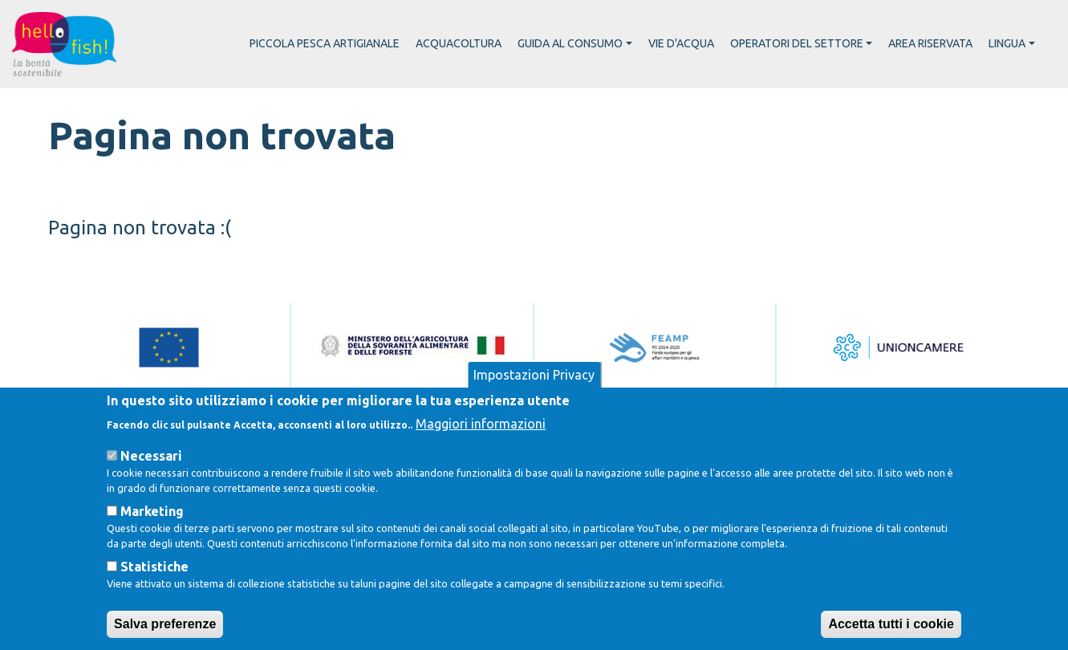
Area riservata (930, 43)
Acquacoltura (459, 43)
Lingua (1007, 43)
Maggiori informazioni (481, 444)
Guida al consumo (570, 43)
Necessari (151, 476)
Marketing (152, 532)
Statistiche (154, 587)
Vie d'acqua (681, 43)
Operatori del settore (796, 43)
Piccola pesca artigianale (325, 43)
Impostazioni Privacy (534, 395)
